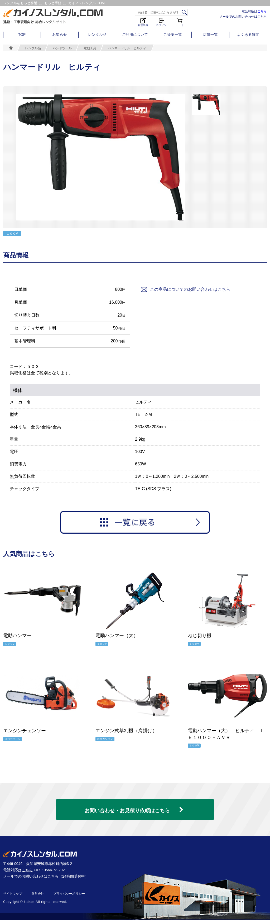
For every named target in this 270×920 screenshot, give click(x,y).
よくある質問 (248, 34)
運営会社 (37, 894)
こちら (262, 11)
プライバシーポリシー (69, 894)
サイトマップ (12, 894)
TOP (22, 34)
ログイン (161, 21)
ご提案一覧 (172, 34)
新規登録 (143, 21)
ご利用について (135, 34)
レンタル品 (97, 34)
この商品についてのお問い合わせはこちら (185, 289)
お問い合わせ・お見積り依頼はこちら (127, 808)
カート (180, 21)
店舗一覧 (210, 34)
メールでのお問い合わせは (243, 16)
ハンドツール (62, 48)
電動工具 (90, 48)
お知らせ (59, 34)
